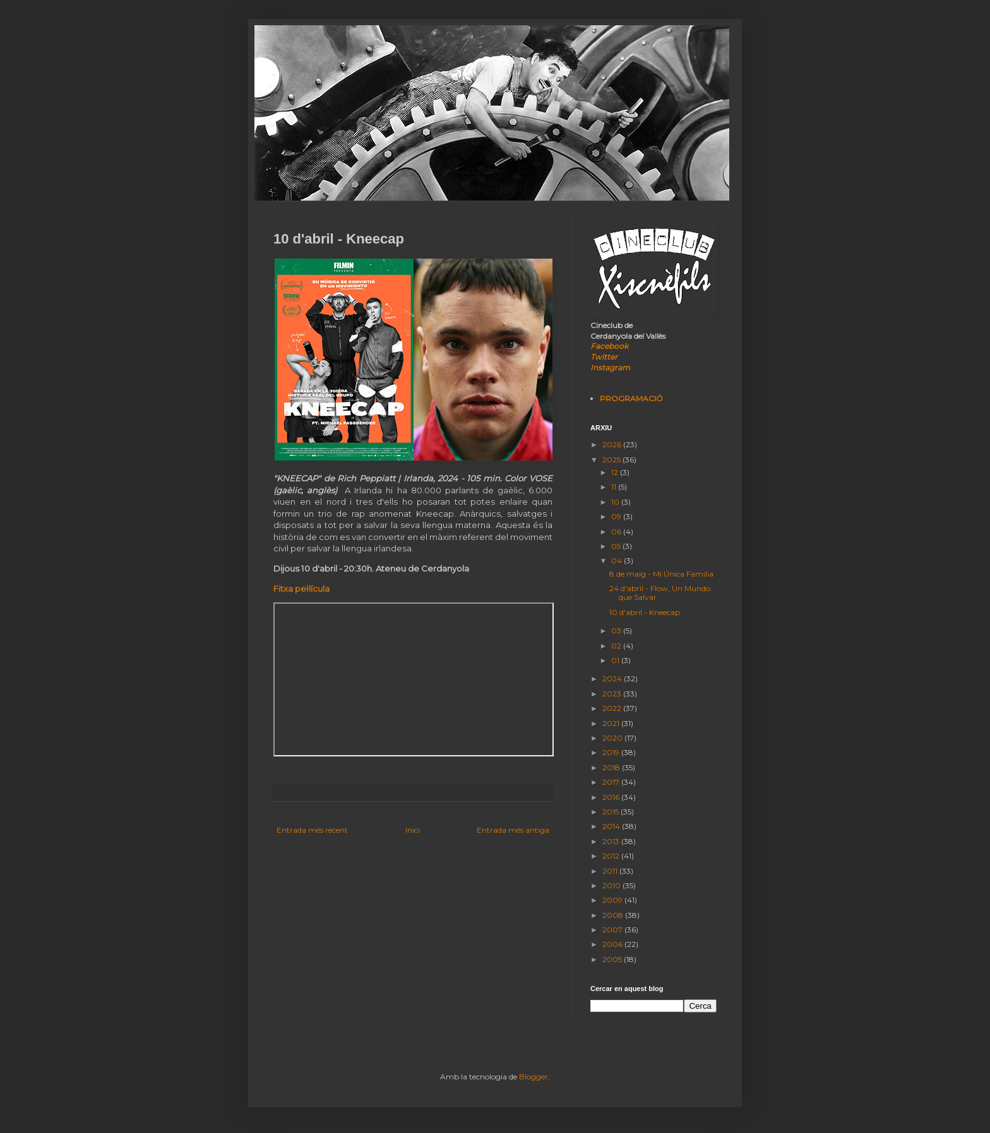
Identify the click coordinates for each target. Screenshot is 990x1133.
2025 (612, 459)
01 (616, 660)
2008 (613, 915)
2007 (613, 929)
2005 (613, 959)
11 (614, 486)
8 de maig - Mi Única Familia (661, 573)
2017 (611, 782)
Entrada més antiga (513, 830)
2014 (612, 826)
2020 (613, 738)
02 (617, 645)
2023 (612, 693)
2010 (612, 885)
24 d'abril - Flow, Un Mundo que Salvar (659, 593)
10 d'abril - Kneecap (644, 612)
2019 (611, 752)
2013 (611, 841)
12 (615, 472)
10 (616, 502)
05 (617, 546)
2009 (613, 900)
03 (617, 630)
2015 (611, 811)
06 (617, 531)
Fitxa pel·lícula (301, 589)
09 (617, 516)
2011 (610, 871)
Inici (412, 830)
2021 (611, 723)
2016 (611, 797)
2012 (611, 855)
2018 (612, 767)
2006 (613, 944)
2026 (612, 444)
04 (617, 560)
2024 (613, 678)
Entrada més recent (312, 830)
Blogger (533, 1076)
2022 (612, 708)
